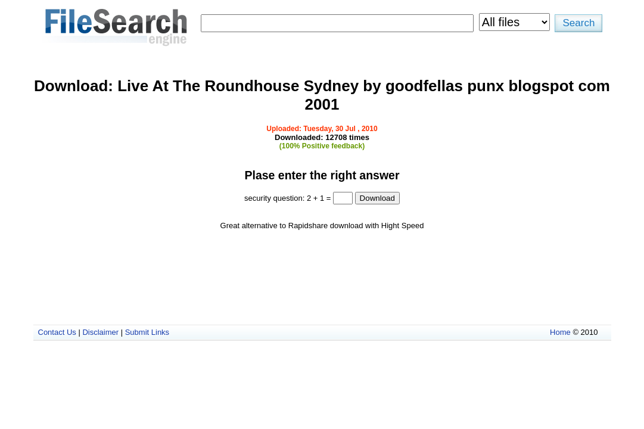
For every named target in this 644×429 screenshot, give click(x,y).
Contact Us (57, 332)
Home (560, 332)
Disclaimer (100, 332)
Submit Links (147, 332)
